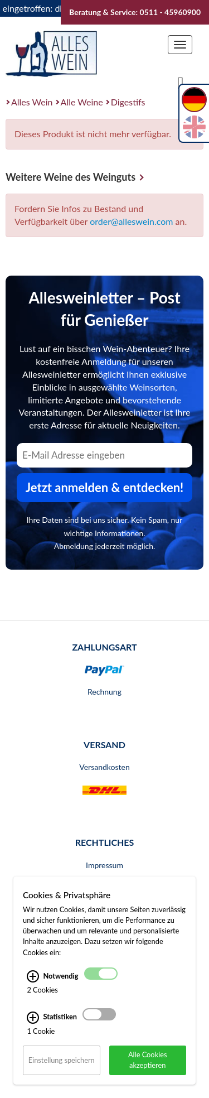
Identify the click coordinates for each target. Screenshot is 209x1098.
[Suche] (180, 82)
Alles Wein (32, 102)
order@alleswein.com (131, 221)
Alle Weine (82, 102)
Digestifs (128, 102)
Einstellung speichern (61, 1060)
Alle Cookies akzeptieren (147, 1060)
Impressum (104, 865)
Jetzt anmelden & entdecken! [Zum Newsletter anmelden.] (105, 487)
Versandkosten (104, 767)
